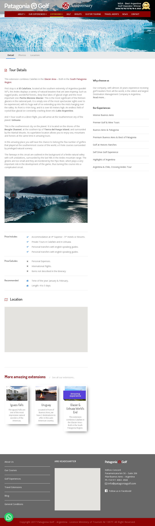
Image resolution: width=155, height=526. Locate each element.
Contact (135, 14)
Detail (11, 55)
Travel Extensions (13, 487)
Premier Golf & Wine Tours (106, 122)
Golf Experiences (13, 478)
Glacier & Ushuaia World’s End (75, 408)
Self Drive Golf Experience (105, 152)
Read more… (99, 97)
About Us (9, 461)
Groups (78, 14)
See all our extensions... (63, 377)
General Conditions (14, 504)
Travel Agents (112, 14)
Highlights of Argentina (104, 159)
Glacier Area (50, 79)
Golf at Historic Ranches (105, 144)
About (21, 14)
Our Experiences (37, 14)
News (125, 14)
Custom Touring (93, 14)
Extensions (55, 14)
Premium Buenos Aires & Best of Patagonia (114, 137)
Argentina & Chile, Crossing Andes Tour (112, 167)
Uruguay (46, 405)
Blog (7, 495)
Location (35, 55)
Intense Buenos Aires (103, 115)
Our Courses (11, 470)
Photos (22, 55)
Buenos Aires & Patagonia (106, 129)
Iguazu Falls (16, 405)
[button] (39, 320)
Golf (69, 14)
